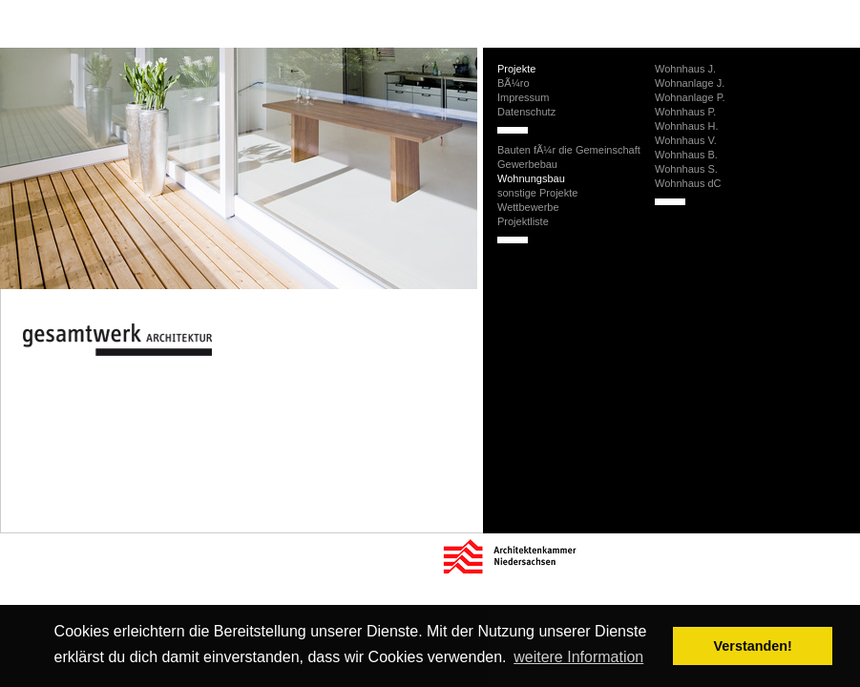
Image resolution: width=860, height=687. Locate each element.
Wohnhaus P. (685, 111)
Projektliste (523, 221)
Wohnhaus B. (686, 154)
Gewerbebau (527, 164)
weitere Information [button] (578, 657)
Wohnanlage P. (690, 97)
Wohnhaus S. (686, 169)
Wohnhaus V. (686, 140)
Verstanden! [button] (753, 646)
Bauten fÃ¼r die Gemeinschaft (568, 150)
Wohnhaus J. (685, 68)
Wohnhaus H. (686, 126)
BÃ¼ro (513, 83)
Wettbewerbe (528, 207)
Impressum (523, 97)
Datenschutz (526, 111)
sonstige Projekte (537, 192)
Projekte (516, 68)
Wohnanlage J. (689, 83)
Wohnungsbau (531, 178)
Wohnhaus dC (688, 183)
